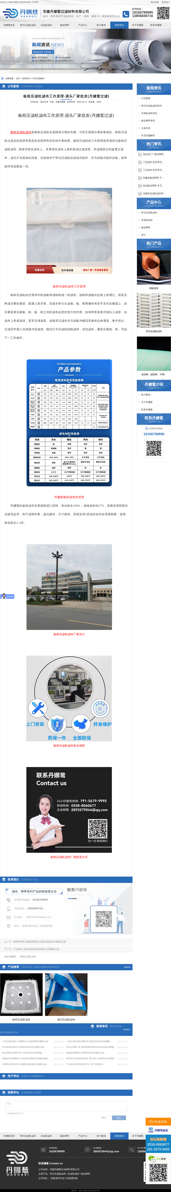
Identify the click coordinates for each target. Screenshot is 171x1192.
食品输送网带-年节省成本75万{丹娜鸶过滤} (154, 186)
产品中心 (82, 25)
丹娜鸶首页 (9, 25)
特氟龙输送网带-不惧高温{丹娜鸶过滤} (153, 178)
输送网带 (64, 25)
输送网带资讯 (148, 120)
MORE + (127, 1029)
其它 (143, 235)
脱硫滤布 (153, 288)
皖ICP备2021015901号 (89, 1190)
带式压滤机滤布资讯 (151, 106)
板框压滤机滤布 (21, 1019)
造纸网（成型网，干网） (153, 374)
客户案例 (101, 25)
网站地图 (155, 2)
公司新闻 (145, 98)
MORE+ (127, 967)
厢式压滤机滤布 (66, 1019)
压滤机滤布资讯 (149, 113)
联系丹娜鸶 (156, 25)
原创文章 (44, 102)
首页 (18, 78)
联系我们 (166, 2)
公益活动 (145, 128)
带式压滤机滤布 (28, 25)
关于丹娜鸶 (137, 25)
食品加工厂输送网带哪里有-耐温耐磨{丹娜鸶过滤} (154, 154)
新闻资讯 (119, 25)
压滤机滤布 (46, 25)
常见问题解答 (38, 78)
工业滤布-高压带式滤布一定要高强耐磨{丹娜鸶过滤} (153, 170)
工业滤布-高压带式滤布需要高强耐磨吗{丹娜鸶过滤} (153, 162)
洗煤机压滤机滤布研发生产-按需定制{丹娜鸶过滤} (154, 194)
